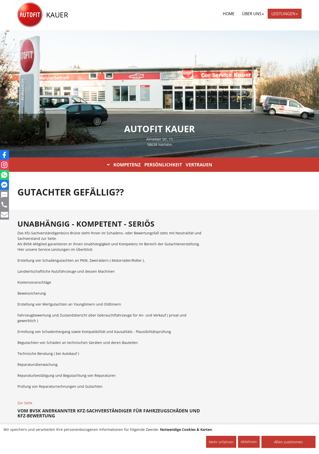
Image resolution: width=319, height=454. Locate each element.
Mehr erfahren (221, 442)
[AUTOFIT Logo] (30, 15)
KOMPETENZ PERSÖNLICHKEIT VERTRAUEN (159, 165)
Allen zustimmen (288, 441)
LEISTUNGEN (284, 13)
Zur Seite (24, 402)
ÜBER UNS (253, 13)
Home (229, 13)
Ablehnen (249, 441)
